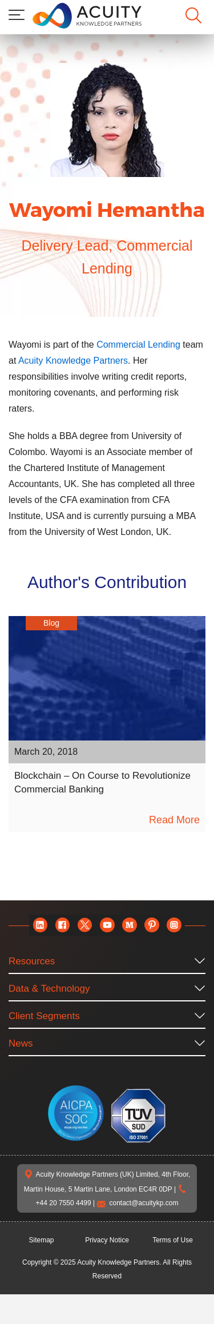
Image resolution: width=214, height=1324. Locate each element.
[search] (193, 15)
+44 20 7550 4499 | (117, 1218)
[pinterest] (151, 941)
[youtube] (107, 941)
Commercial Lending (151, 344)
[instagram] (174, 941)
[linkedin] (40, 941)
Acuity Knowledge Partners (105, 360)
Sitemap (41, 1269)
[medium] (129, 941)
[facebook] (62, 941)
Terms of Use (172, 1269)
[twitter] (85, 941)
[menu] (16, 15)
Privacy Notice (107, 1269)
